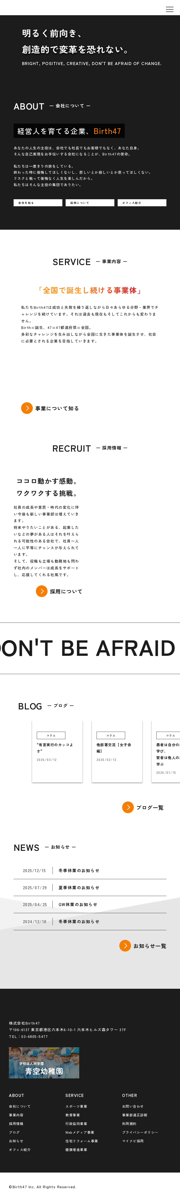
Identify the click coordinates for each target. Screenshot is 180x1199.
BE (81, 646)
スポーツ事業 (76, 1106)
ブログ (14, 1132)
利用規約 (129, 1123)
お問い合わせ (133, 1106)
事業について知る (57, 408)
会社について (20, 1106)
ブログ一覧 (150, 807)
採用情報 (16, 1123)
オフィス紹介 (20, 1149)
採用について (66, 591)
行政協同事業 (76, 1123)
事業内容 (16, 1114)
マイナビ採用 (133, 1140)
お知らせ (16, 1140)
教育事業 (72, 1114)
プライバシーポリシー (140, 1132)
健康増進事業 (76, 1149)
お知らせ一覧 (149, 945)
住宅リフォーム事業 (81, 1140)
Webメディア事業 (79, 1132)
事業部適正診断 (135, 1114)
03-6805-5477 (34, 1036)
